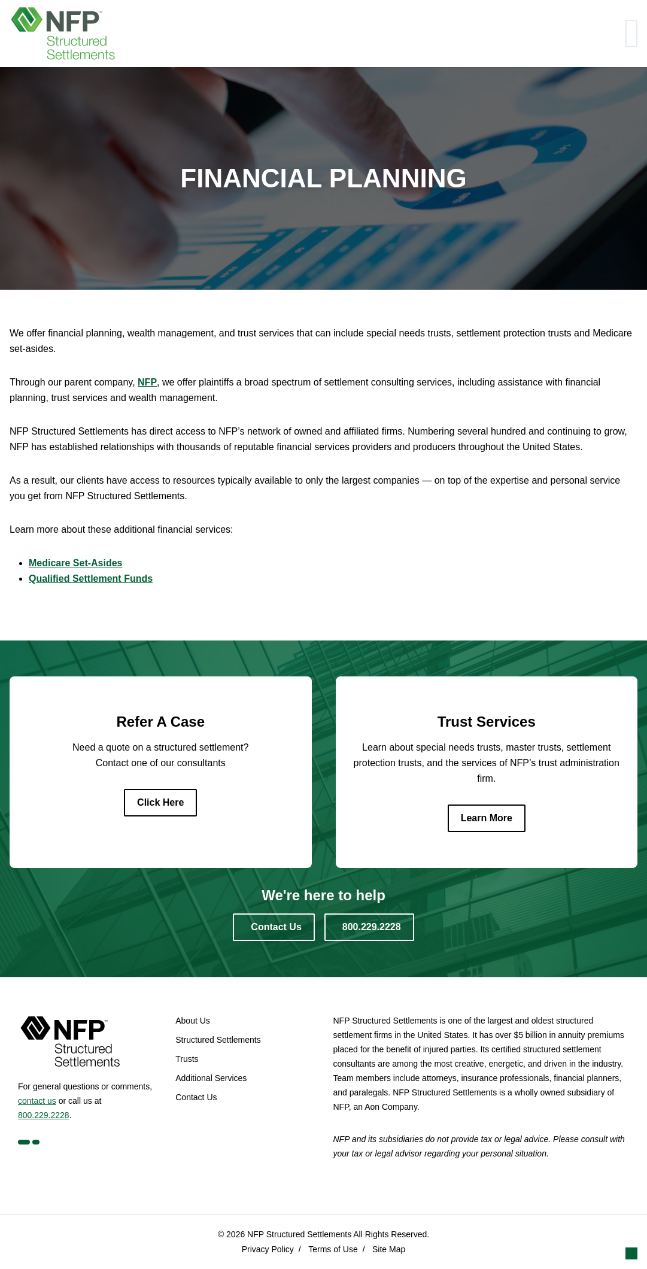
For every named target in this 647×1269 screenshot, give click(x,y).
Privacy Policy (268, 1249)
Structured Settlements (217, 1040)
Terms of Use (332, 1249)
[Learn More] (487, 818)
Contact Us (196, 1097)
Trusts (186, 1059)
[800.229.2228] (369, 927)
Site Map (388, 1249)
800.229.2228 (43, 1115)
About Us (192, 1020)
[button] (631, 1253)
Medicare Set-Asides (76, 563)
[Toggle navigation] (631, 33)
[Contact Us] (273, 927)
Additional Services (211, 1078)
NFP (147, 382)
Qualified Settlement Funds (91, 578)
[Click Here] (160, 802)
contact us (37, 1101)
